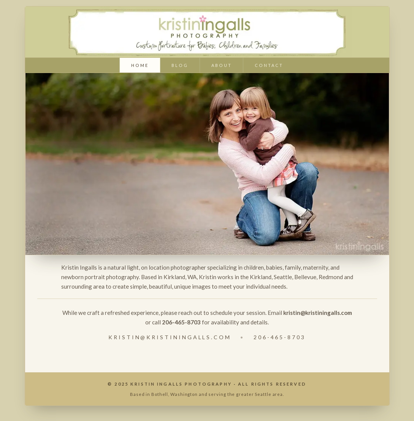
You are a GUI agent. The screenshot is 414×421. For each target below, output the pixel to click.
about (221, 65)
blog (179, 65)
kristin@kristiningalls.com (169, 337)
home (140, 65)
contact (269, 65)
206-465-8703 (280, 337)
